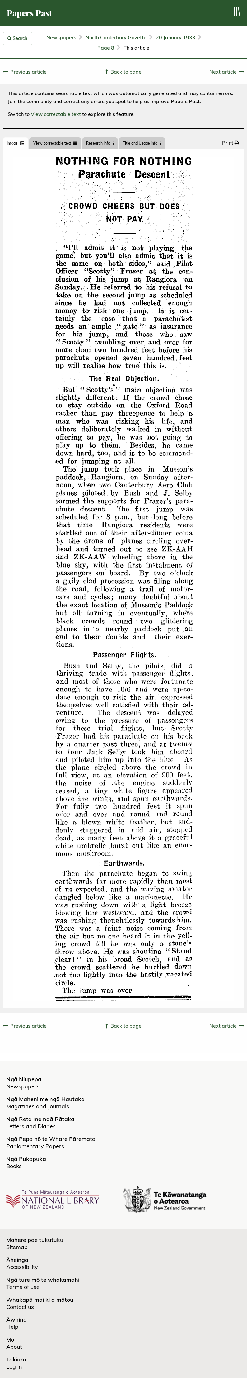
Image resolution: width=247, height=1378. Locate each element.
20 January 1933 (175, 37)
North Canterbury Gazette (116, 37)
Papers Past (29, 12)
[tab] (15, 143)
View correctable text (56, 114)
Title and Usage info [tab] (142, 143)
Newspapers (61, 37)
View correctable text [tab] (55, 143)
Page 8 (105, 48)
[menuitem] (230, 143)
